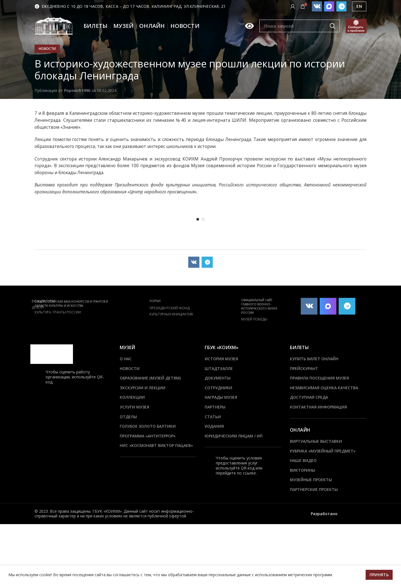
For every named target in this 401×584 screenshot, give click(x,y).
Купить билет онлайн (314, 358)
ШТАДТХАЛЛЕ (219, 368)
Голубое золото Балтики (148, 426)
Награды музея (221, 397)
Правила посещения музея (319, 378)
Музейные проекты (311, 479)
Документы (218, 378)
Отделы (128, 416)
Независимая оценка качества (324, 387)
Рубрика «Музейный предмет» (323, 451)
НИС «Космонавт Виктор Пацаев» (156, 445)
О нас (126, 358)
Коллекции (132, 397)
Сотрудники (218, 387)
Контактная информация (318, 407)
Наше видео (303, 460)
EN (359, 6)
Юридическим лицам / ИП (234, 436)
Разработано (325, 513)
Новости (47, 48)
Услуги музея (134, 407)
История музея (221, 358)
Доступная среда (309, 397)
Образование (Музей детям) (150, 378)
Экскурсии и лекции (142, 387)
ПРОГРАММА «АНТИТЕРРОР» (148, 436)
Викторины (302, 470)
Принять (379, 574)
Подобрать (332, 26)
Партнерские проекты (314, 489)
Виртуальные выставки (316, 441)
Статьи (213, 416)
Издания (214, 426)
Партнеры (215, 407)
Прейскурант (304, 368)
